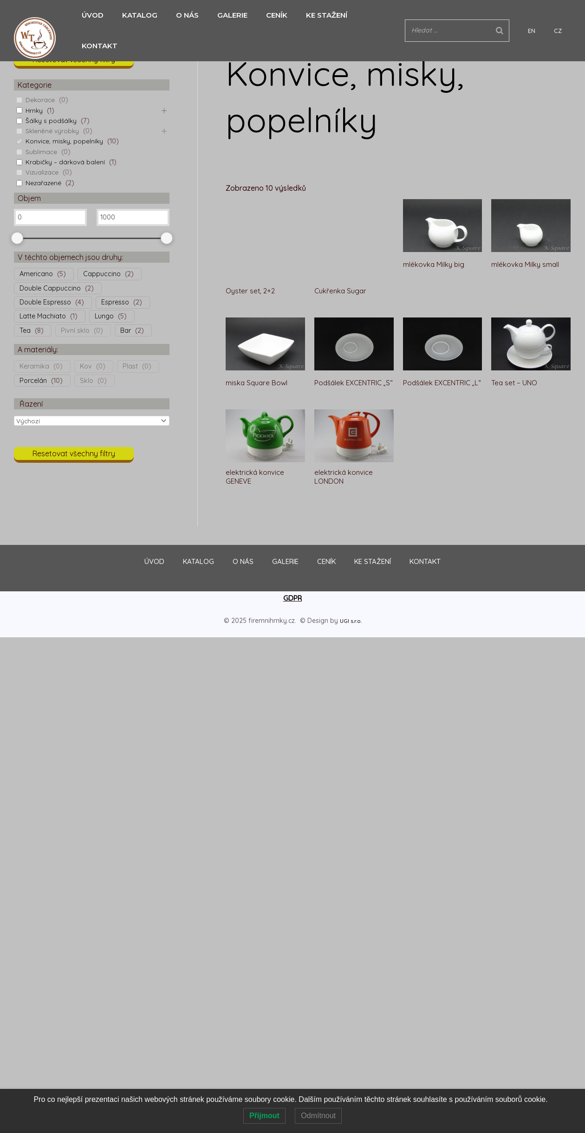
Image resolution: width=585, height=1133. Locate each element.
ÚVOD (90, 15)
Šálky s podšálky (52, 121)
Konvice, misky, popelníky (65, 141)
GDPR (292, 582)
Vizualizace (43, 172)
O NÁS (180, 15)
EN (550, 15)
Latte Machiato (43, 316)
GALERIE (223, 15)
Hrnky (35, 110)
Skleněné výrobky (53, 131)
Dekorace (41, 100)
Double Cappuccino (50, 288)
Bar (125, 330)
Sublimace (42, 152)
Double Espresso (45, 302)
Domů (235, 36)
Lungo (104, 316)
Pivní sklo (75, 330)
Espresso (115, 302)
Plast (130, 366)
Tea (25, 330)
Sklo (86, 380)
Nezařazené (44, 183)
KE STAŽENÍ (312, 15)
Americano (36, 274)
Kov (86, 366)
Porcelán (33, 380)
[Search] (527, 15)
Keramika (34, 366)
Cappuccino (102, 274)
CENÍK (265, 15)
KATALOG (135, 15)
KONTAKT (367, 15)
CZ (562, 15)
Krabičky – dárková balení (66, 162)
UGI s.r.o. (350, 605)
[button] (74, 62)
